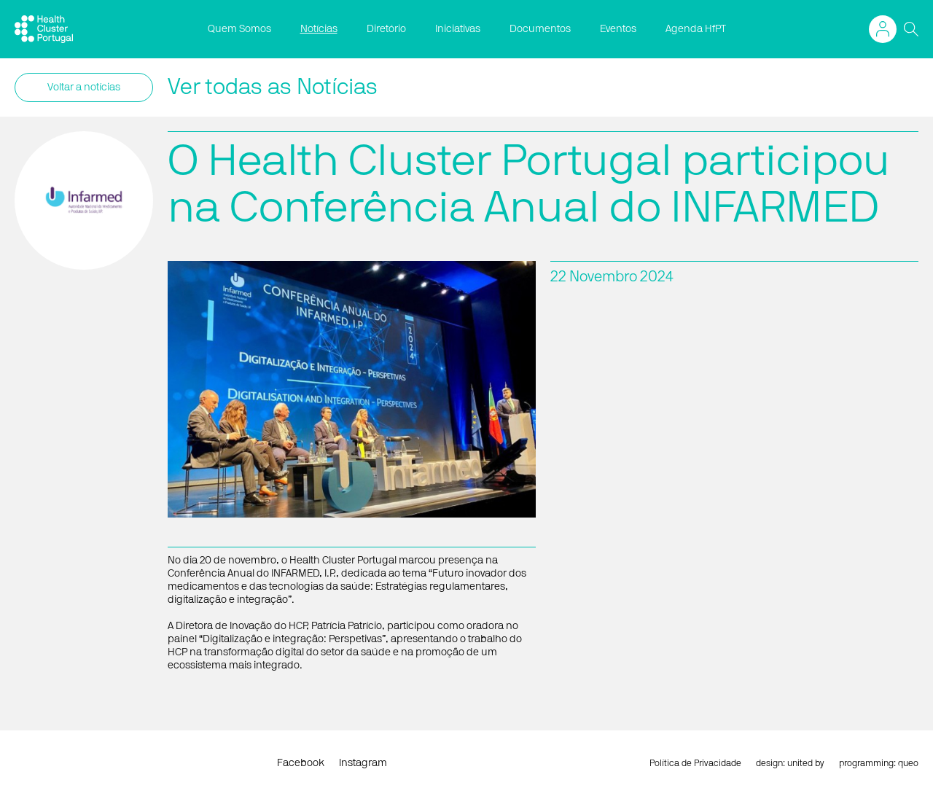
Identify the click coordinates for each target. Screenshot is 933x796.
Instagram (363, 763)
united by (805, 763)
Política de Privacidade (695, 763)
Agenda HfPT (695, 29)
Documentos (540, 29)
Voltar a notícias (83, 87)
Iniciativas (457, 29)
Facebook (300, 763)
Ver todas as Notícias (273, 87)
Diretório (386, 29)
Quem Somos (239, 29)
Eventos (618, 29)
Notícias (318, 29)
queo (908, 763)
